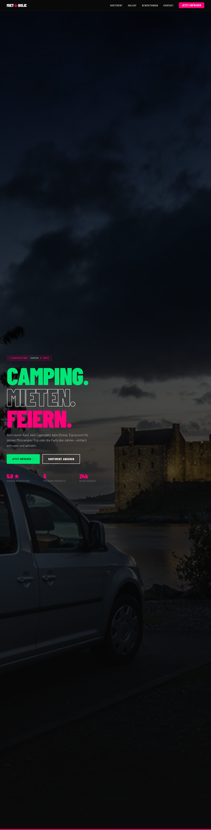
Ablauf (132, 5)
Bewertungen (150, 5)
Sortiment (116, 5)
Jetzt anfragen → (23, 458)
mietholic (17, 5)
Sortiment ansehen (61, 459)
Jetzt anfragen (191, 5)
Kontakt (168, 5)
